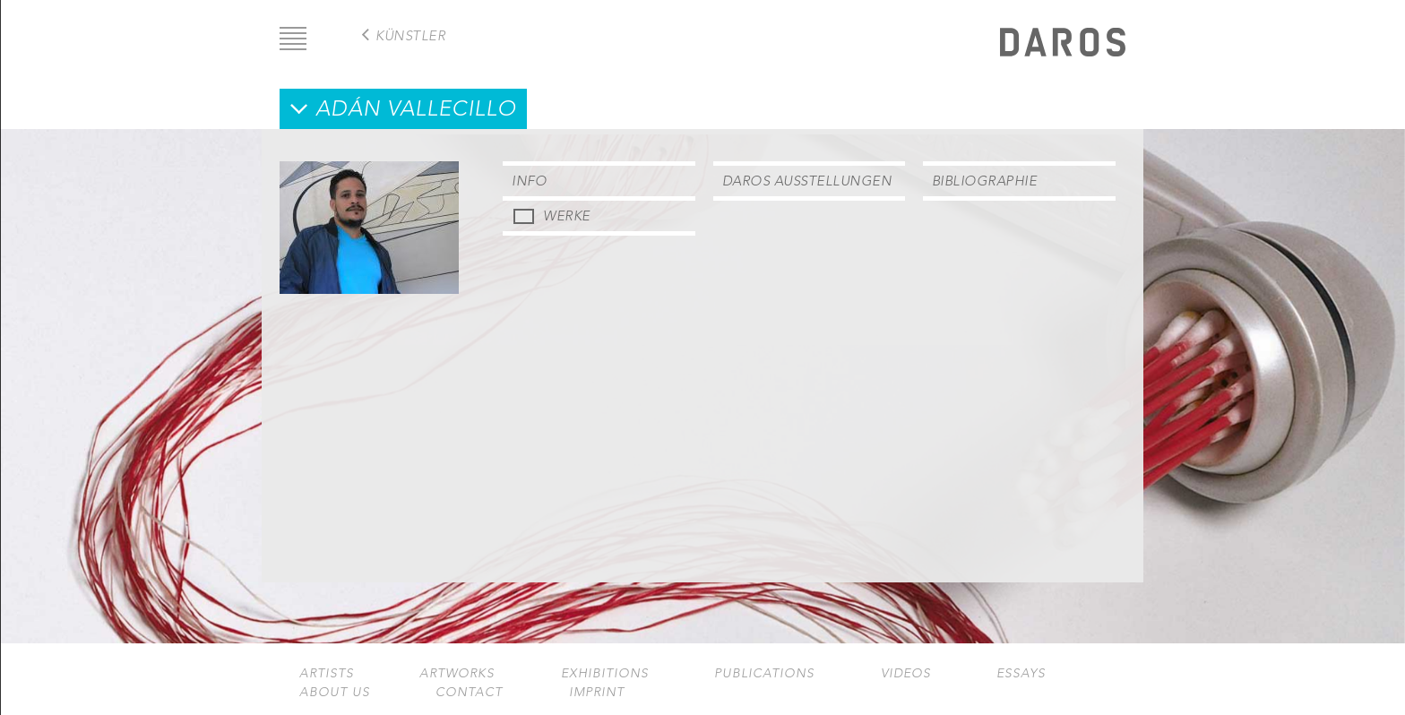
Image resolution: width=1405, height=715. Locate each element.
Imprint (597, 692)
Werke (566, 215)
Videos (906, 673)
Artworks (457, 673)
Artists (326, 673)
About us (334, 692)
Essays (1021, 673)
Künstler (410, 35)
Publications (764, 673)
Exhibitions (605, 673)
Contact (469, 692)
